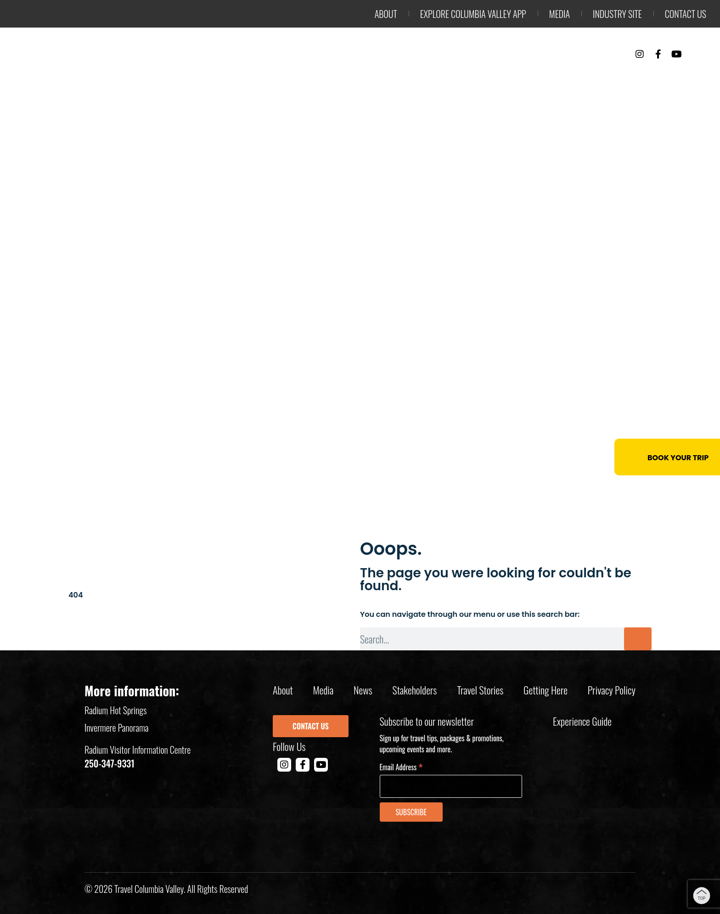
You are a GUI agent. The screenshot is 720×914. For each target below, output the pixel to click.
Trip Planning (662, 78)
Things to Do (478, 78)
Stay (541, 78)
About (386, 14)
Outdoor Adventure (377, 78)
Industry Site (617, 14)
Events (590, 78)
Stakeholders (415, 690)
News (363, 690)
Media (559, 14)
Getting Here (545, 690)
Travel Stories (480, 690)
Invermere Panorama (116, 727)
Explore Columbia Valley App (473, 14)
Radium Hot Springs (115, 710)
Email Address (401, 766)
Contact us (685, 14)
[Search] (638, 638)
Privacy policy (612, 690)
